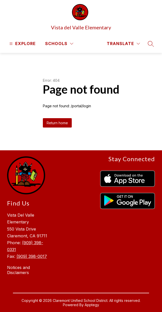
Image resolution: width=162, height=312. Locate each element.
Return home (57, 123)
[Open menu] (22, 43)
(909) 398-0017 (31, 256)
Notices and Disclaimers (18, 270)
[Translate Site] (123, 43)
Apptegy (92, 305)
